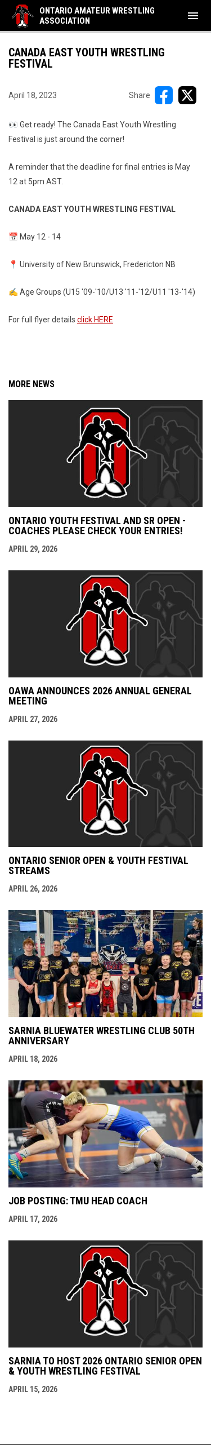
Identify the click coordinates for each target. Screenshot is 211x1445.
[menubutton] (193, 16)
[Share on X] (187, 95)
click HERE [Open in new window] (95, 319)
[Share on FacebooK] (164, 95)
